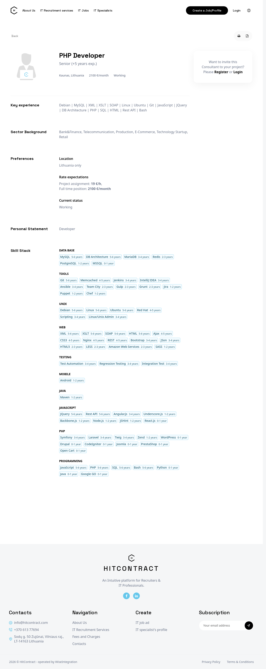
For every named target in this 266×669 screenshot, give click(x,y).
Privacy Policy (211, 662)
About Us (28, 10)
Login (237, 10)
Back (14, 36)
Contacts (79, 644)
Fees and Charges (86, 637)
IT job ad (142, 623)
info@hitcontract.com (28, 623)
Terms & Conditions (240, 662)
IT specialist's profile (151, 630)
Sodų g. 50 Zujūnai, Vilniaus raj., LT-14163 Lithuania (36, 639)
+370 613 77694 (24, 630)
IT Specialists (103, 10)
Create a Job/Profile (207, 10)
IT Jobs (83, 10)
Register (221, 72)
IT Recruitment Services (90, 630)
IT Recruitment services (56, 10)
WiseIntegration (66, 662)
